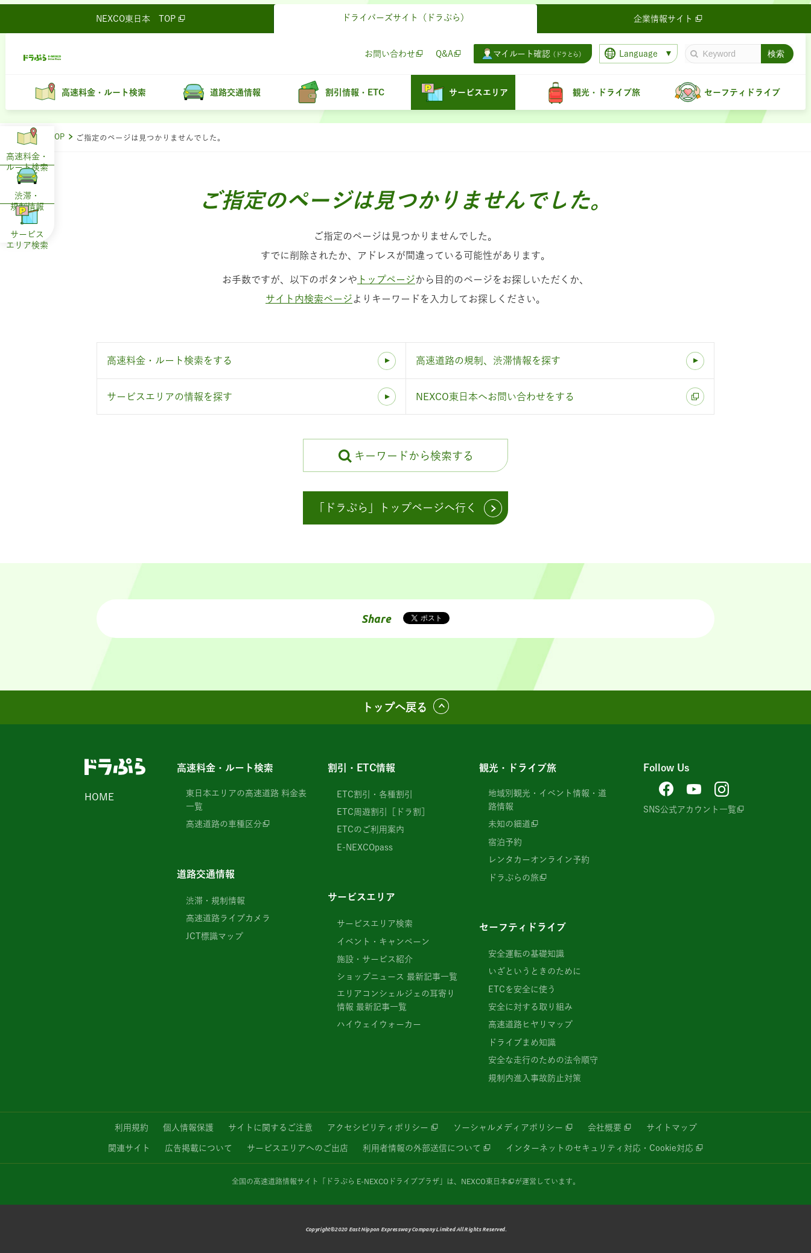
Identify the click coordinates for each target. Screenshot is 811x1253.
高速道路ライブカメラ (228, 918)
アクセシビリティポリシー (377, 1127)
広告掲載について (198, 1148)
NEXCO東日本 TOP (145, 14)
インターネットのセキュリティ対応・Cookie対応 (599, 1148)
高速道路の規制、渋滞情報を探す (488, 360)
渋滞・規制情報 (215, 900)
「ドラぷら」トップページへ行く (395, 507)
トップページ (386, 279)
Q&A (440, 49)
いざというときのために (534, 971)
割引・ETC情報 (361, 768)
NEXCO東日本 (484, 1181)
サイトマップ (671, 1127)
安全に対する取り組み (530, 1007)
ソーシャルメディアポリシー (508, 1127)
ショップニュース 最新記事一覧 (397, 976)
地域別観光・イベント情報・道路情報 (547, 800)
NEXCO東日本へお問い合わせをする (495, 396)
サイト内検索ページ (309, 299)
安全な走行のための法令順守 (543, 1060)
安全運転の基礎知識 (526, 953)
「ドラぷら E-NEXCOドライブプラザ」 (383, 1181)
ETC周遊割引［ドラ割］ (383, 812)
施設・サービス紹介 (375, 959)
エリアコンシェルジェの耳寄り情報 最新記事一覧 (396, 1000)
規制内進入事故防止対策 (534, 1078)
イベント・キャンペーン (383, 941)
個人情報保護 (188, 1127)
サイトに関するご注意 (270, 1127)
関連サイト (129, 1148)
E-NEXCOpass (365, 847)
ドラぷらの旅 (513, 877)
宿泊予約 (505, 842)
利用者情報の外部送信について (422, 1148)
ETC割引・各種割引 (375, 794)
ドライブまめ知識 (522, 1042)
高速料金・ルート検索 (225, 768)
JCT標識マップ (214, 936)
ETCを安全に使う (522, 989)
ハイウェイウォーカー (379, 1024)
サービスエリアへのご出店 (297, 1148)
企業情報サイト (666, 14)
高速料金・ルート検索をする (169, 360)
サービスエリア (361, 897)
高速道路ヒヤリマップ (530, 1024)
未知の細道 (509, 824)
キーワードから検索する (414, 455)
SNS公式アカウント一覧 (689, 809)
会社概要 (605, 1127)
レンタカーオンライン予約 (539, 859)
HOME (99, 797)
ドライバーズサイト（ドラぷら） (405, 13)
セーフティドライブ (522, 927)
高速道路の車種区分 (224, 824)
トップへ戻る (394, 707)
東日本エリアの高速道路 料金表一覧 (246, 800)
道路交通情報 (206, 874)
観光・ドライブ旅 (517, 768)
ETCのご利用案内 (370, 829)
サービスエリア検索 (375, 923)
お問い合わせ (385, 49)
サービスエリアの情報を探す (169, 396)
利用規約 (131, 1127)
